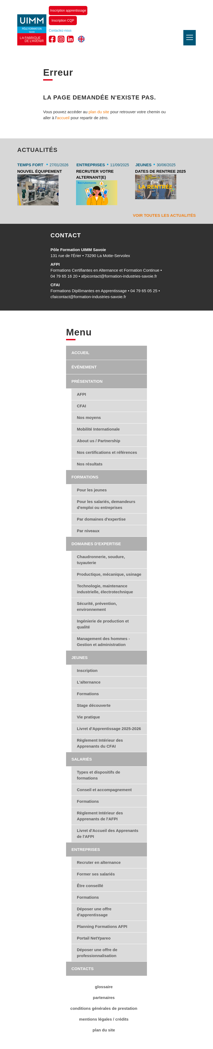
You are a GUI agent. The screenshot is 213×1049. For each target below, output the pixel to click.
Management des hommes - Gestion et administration (103, 641)
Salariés (81, 759)
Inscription (87, 670)
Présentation (86, 381)
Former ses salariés (96, 874)
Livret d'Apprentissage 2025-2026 (109, 728)
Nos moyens (89, 417)
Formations (84, 477)
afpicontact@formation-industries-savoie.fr (119, 276)
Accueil (80, 352)
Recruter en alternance (99, 862)
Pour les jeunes (92, 490)
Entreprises (85, 849)
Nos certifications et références (107, 452)
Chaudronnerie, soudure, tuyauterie (101, 559)
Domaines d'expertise (96, 543)
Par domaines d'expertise (101, 519)
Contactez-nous (60, 30)
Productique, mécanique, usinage (109, 574)
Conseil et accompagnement (104, 789)
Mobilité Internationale (98, 429)
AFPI (81, 394)
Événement (84, 367)
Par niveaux (88, 530)
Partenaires (104, 997)
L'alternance (89, 682)
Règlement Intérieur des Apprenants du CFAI (100, 743)
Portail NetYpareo (94, 938)
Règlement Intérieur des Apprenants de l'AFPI (100, 816)
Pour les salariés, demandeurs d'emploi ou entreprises (106, 504)
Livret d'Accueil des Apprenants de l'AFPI (107, 833)
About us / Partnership (98, 440)
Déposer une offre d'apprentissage (94, 912)
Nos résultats (89, 464)
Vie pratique (88, 717)
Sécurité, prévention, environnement (97, 606)
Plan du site (103, 1030)
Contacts (82, 968)
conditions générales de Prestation (103, 1008)
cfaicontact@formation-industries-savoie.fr (88, 296)
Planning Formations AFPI (102, 926)
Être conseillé (90, 885)
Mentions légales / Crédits (103, 1019)
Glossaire (104, 986)
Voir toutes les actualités (164, 215)
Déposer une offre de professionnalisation (97, 952)
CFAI (81, 406)
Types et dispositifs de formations (98, 775)
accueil (63, 117)
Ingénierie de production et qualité (103, 624)
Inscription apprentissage (68, 10)
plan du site (98, 111)
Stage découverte (94, 705)
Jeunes (79, 657)
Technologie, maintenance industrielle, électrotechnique (105, 589)
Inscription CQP (62, 20)
